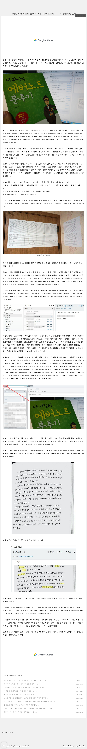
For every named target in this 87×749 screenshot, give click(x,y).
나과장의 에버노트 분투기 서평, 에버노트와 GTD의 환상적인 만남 (43, 13)
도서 (6, 675)
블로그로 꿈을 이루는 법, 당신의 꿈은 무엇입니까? (20, 705)
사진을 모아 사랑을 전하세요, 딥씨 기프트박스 (19, 691)
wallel (83, 746)
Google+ (27, 746)
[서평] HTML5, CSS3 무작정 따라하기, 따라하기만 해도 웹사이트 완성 (27, 708)
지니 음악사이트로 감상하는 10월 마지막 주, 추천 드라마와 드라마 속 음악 (28, 701)
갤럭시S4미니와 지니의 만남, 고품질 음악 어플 (19, 712)
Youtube (22, 746)
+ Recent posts (7, 732)
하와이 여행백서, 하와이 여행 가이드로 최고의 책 (20, 684)
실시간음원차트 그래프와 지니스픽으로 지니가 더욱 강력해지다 (25, 698)
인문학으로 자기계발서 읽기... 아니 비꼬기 (34, 63)
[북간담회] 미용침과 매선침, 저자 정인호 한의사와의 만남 (23, 687)
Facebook (16, 746)
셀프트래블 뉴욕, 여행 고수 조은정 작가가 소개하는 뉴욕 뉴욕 (24, 680)
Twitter (11, 746)
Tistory (72, 746)
